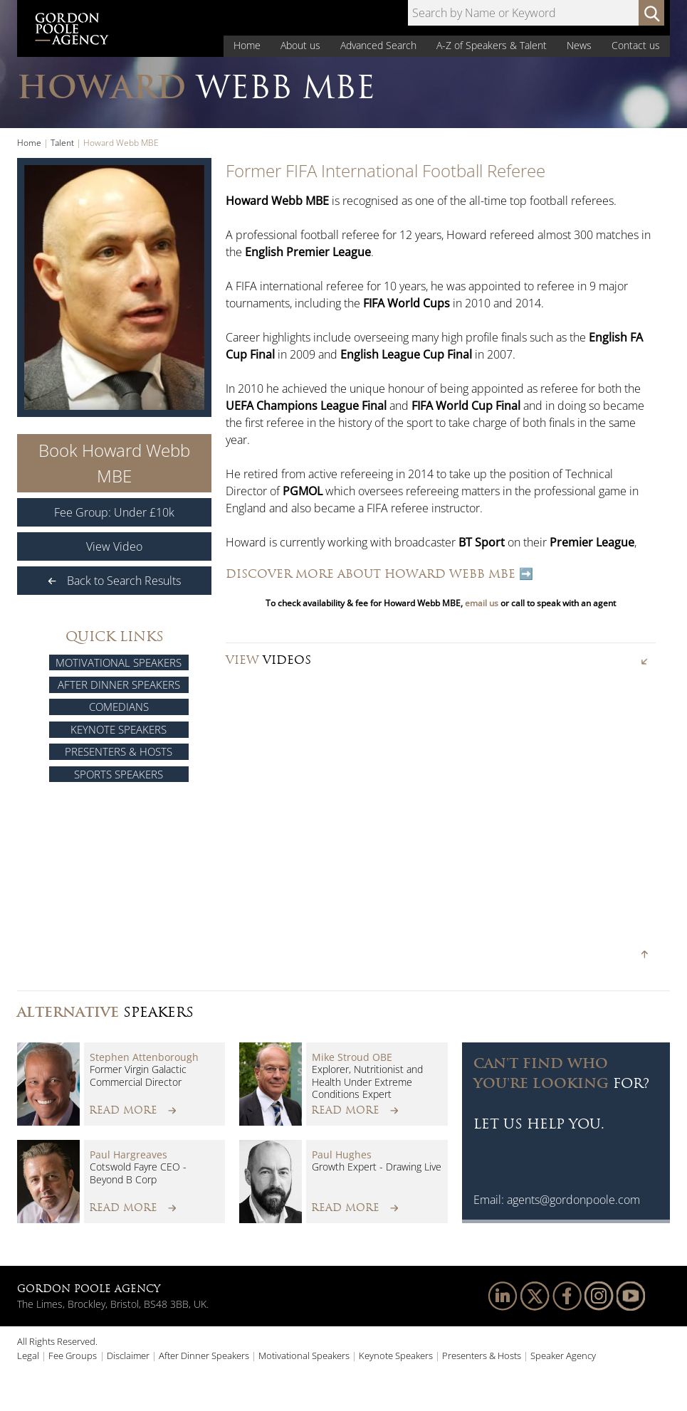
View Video (114, 546)
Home (247, 45)
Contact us (636, 45)
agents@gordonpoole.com (573, 1199)
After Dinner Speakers (119, 684)
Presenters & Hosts (118, 751)
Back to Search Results (114, 580)
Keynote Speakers (118, 729)
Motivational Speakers (119, 662)
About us (300, 45)
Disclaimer (128, 1355)
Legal (28, 1355)
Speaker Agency (563, 1355)
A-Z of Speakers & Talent (491, 45)
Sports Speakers (118, 774)
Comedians (119, 706)
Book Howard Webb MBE (114, 462)
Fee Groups (72, 1355)
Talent (62, 143)
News (579, 45)
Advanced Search (378, 45)
